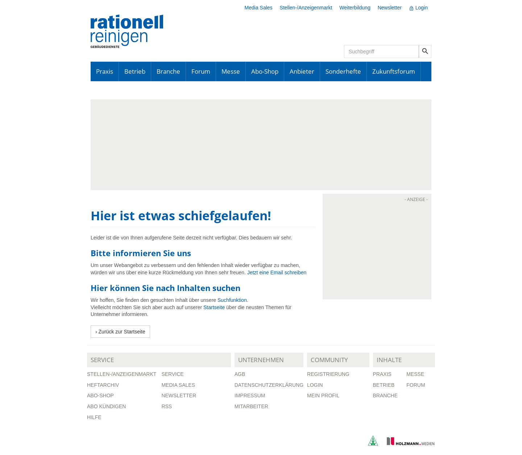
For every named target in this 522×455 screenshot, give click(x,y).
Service (172, 374)
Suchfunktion (232, 300)
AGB (240, 374)
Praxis (104, 71)
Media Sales (259, 8)
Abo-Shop (264, 71)
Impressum (250, 395)
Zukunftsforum (393, 71)
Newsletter (390, 8)
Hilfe (94, 417)
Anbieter (302, 71)
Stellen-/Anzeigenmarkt (306, 8)
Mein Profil (323, 395)
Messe (230, 71)
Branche (168, 71)
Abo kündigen (106, 406)
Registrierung (328, 374)
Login (418, 8)
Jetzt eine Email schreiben (276, 272)
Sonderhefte (343, 71)
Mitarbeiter (251, 406)
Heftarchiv (103, 385)
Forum (200, 71)
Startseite (214, 307)
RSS (166, 406)
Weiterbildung (354, 8)
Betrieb (134, 71)
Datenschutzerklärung (269, 385)
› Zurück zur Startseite (120, 332)
